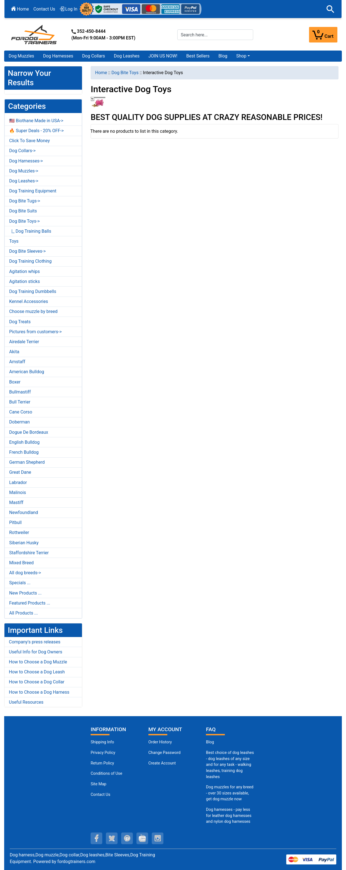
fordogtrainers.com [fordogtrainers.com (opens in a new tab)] (76, 861)
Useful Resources (26, 702)
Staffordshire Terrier (29, 552)
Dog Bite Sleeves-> (27, 251)
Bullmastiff (20, 392)
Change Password (164, 752)
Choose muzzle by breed (33, 311)
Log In (69, 9)
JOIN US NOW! (162, 56)
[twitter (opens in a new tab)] (111, 838)
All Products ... (23, 613)
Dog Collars (93, 56)
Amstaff (17, 361)
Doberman (19, 422)
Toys (14, 241)
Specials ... (20, 582)
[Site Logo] (34, 34)
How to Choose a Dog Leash (37, 672)
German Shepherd (27, 462)
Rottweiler (19, 532)
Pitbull (15, 522)
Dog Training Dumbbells (32, 291)
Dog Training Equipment (32, 191)
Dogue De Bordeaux (28, 432)
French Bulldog (24, 452)
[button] (330, 9)
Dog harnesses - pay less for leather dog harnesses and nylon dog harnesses (228, 815)
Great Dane (20, 472)
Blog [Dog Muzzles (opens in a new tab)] (210, 742)
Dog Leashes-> (23, 181)
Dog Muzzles (21, 56)
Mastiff (16, 502)
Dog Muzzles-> (23, 171)
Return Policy (102, 763)
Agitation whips (24, 271)
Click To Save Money (29, 140)
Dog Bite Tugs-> (24, 201)
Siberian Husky (24, 542)
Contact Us (44, 9)
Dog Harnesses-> (26, 161)
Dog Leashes (127, 56)
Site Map (98, 784)
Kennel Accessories (28, 301)
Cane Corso (20, 412)
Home (20, 9)
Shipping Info (102, 742)
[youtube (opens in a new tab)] (142, 838)
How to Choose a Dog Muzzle (38, 662)
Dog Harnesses (58, 56)
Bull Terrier (19, 402)
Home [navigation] (101, 72)
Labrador (18, 482)
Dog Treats (20, 321)
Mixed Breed (21, 562)
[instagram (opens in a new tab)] (157, 838)
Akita (14, 351)
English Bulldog (24, 442)
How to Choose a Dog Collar (36, 682)
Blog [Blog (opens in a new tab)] (222, 56)
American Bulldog (26, 371)
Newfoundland (23, 512)
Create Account (162, 763)
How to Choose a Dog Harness (39, 692)
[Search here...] (215, 34)
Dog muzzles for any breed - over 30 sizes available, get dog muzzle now (229, 793)
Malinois (17, 492)
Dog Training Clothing (30, 261)
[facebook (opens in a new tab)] (96, 838)
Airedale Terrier (24, 341)
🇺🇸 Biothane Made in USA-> (36, 120)
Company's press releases (34, 642)
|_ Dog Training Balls (30, 231)
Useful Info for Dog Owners (35, 652)
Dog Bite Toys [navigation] (124, 72)
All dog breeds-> (25, 572)
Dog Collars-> (22, 150)
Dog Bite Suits (23, 211)
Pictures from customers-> (35, 331)
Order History (160, 742)
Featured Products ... (29, 603)
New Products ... (25, 593)
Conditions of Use (106, 773)
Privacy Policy (103, 752)
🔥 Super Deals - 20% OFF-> (36, 130)
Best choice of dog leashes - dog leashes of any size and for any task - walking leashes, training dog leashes (230, 764)
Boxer (15, 382)
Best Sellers (198, 56)
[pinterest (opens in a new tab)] (127, 838)
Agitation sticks (24, 281)
